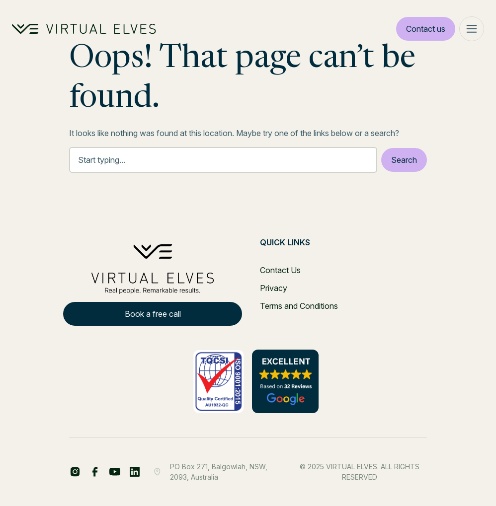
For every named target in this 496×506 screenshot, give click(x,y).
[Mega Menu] (471, 28)
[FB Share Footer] (75, 472)
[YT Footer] (115, 472)
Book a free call (153, 314)
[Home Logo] (84, 29)
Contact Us (280, 270)
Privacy (273, 288)
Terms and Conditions (299, 306)
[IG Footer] (135, 472)
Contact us (425, 29)
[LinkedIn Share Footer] (95, 472)
